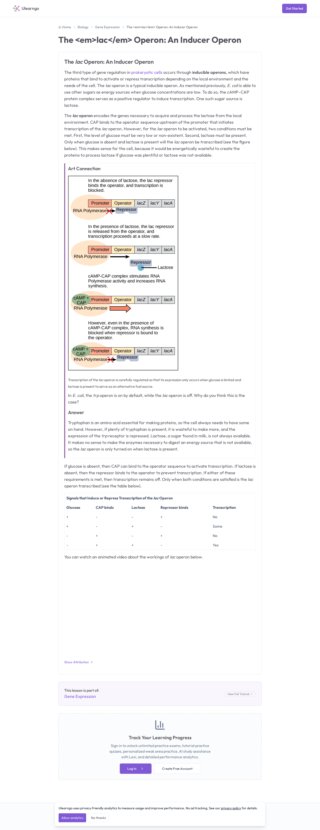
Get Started (294, 8)
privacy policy (231, 808)
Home (64, 27)
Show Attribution (79, 662)
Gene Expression (107, 27)
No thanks (98, 818)
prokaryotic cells (146, 72)
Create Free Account (177, 769)
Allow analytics (72, 818)
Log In (135, 769)
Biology (83, 27)
